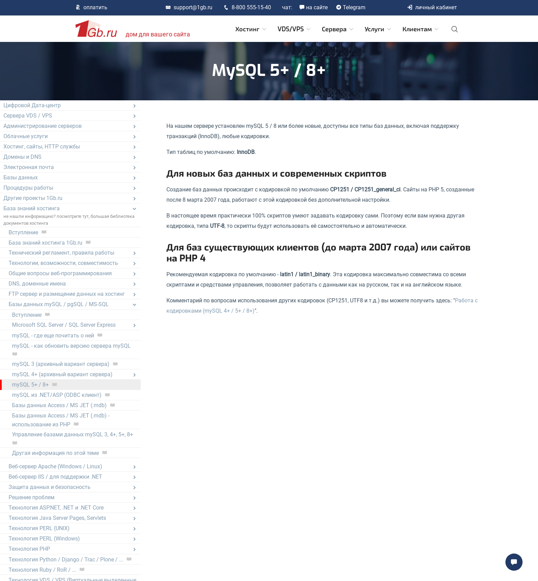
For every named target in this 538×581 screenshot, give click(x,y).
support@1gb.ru (188, 7)
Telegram (350, 7)
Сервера (338, 29)
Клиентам (421, 29)
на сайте (313, 7)
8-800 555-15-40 (247, 7)
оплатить (91, 7)
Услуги (378, 29)
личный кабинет (432, 7)
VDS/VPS (295, 29)
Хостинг (251, 29)
